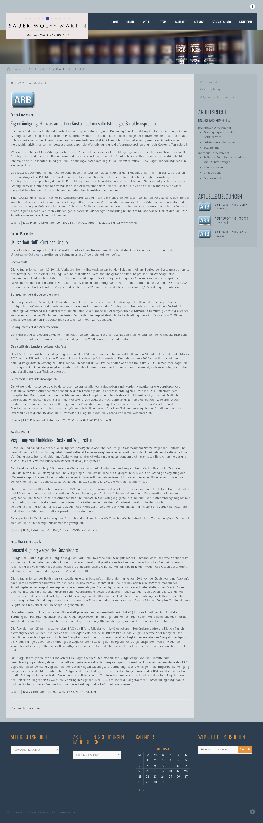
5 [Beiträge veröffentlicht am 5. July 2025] (178, 760)
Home (114, 21)
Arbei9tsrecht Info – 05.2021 (66, 68)
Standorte (245, 21)
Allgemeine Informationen (218, 97)
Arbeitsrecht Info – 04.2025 (231, 232)
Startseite (19, 68)
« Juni (140, 790)
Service (199, 21)
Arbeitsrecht (36, 68)
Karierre (180, 21)
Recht (130, 21)
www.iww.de (129, 223)
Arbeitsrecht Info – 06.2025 (231, 218)
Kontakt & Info (221, 21)
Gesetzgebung (210, 89)
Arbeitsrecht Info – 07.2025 (231, 205)
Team (163, 21)
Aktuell (147, 21)
